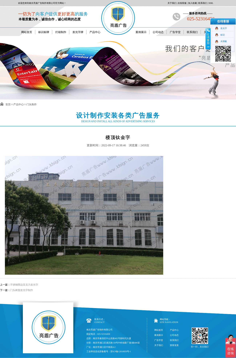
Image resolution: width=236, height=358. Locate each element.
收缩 (208, 38)
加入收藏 (192, 3)
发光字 (223, 28)
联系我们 (202, 3)
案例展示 (141, 32)
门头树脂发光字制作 (21, 290)
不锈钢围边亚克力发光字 (24, 284)
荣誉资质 (174, 345)
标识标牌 (43, 32)
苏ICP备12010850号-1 (120, 351)
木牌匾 (223, 41)
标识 (222, 35)
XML (210, 3)
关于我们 (171, 3)
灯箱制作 (60, 32)
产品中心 (94, 32)
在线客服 (181, 3)
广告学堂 (175, 32)
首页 (8, 104)
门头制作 (32, 104)
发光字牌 (77, 32)
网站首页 (26, 32)
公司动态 (158, 32)
